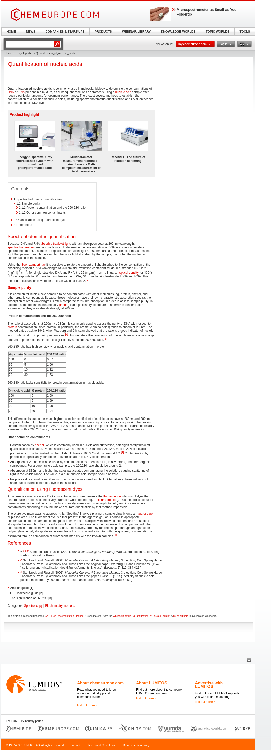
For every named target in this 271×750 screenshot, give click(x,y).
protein (12, 327)
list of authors (180, 616)
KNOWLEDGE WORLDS (178, 31)
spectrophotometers (21, 247)
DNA (11, 92)
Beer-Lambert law (33, 264)
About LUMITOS (151, 683)
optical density (129, 273)
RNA (21, 92)
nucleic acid (123, 92)
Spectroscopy (33, 606)
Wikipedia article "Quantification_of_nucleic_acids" (141, 616)
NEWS (30, 31)
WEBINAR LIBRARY (136, 31)
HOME (11, 31)
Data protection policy (136, 745)
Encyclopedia (24, 53)
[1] (87, 279)
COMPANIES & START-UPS (64, 31)
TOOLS (244, 31)
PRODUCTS (103, 31)
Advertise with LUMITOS (209, 685)
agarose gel (145, 513)
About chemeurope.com (100, 683)
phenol (63, 305)
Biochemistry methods (60, 606)
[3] (105, 338)
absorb (45, 244)
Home (8, 53)
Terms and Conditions (101, 745)
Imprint (75, 745)
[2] (66, 334)
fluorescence (112, 496)
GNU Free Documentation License (64, 616)
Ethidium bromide (105, 500)
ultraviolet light (60, 244)
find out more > (87, 705)
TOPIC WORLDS (217, 31)
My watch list (164, 44)
